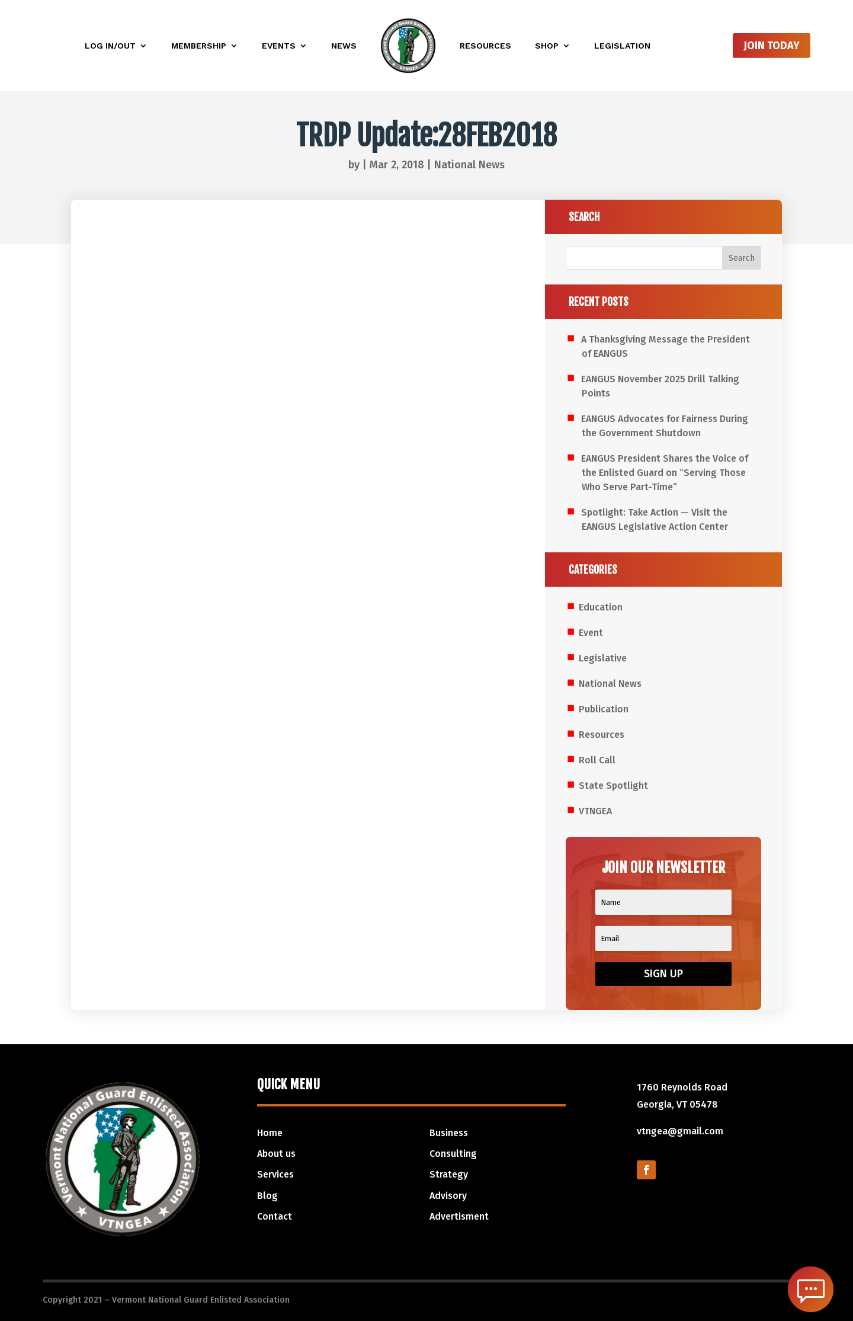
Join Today (771, 45)
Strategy (448, 1174)
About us (276, 1153)
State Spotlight (613, 785)
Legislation (622, 45)
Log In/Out (110, 45)
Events (279, 45)
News (344, 45)
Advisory (448, 1195)
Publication (603, 709)
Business (448, 1132)
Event (591, 632)
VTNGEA (595, 811)
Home (270, 1132)
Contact (274, 1216)
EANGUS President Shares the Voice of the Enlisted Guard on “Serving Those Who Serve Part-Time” (664, 472)
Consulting (453, 1153)
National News (469, 164)
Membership (198, 45)
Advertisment (459, 1216)
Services (275, 1174)
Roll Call (597, 760)
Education (601, 607)
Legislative (603, 658)
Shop (547, 45)
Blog (267, 1195)
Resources (485, 45)
